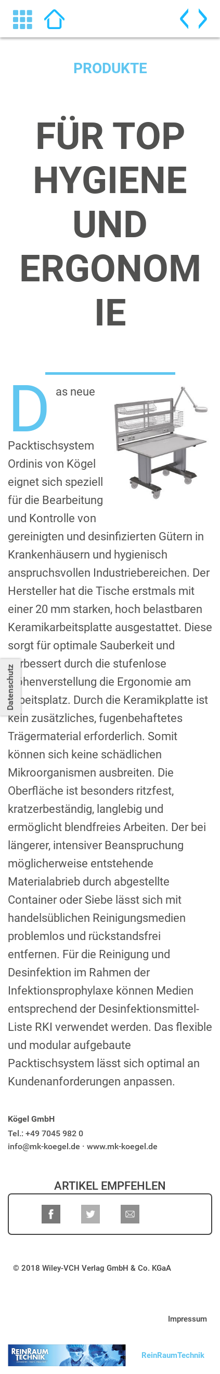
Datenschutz (10, 687)
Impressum (187, 1319)
